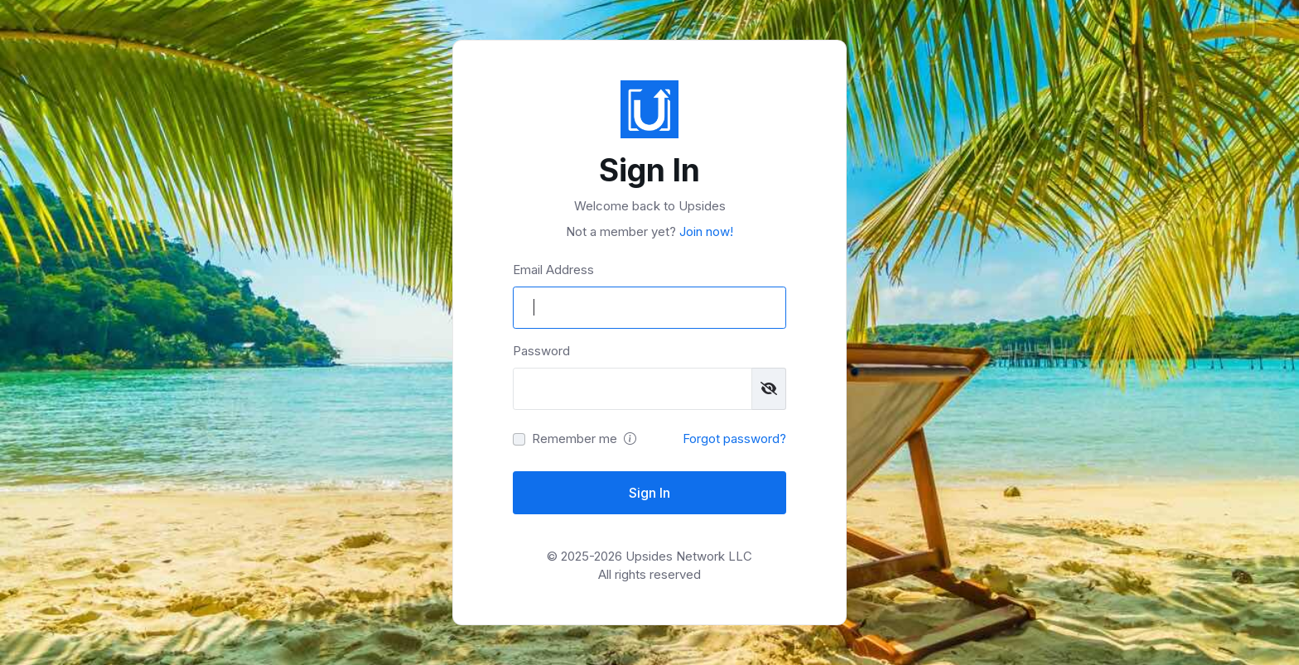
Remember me (574, 438)
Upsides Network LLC (688, 556)
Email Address (553, 269)
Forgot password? (734, 438)
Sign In (649, 492)
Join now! (704, 231)
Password (541, 351)
